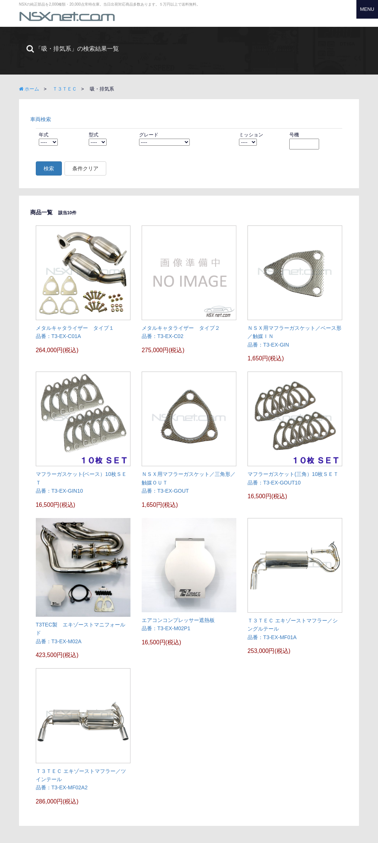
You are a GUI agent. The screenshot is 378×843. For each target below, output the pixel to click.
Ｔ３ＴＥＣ (65, 89)
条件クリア (85, 168)
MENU (367, 9)
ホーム (29, 89)
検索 (49, 168)
